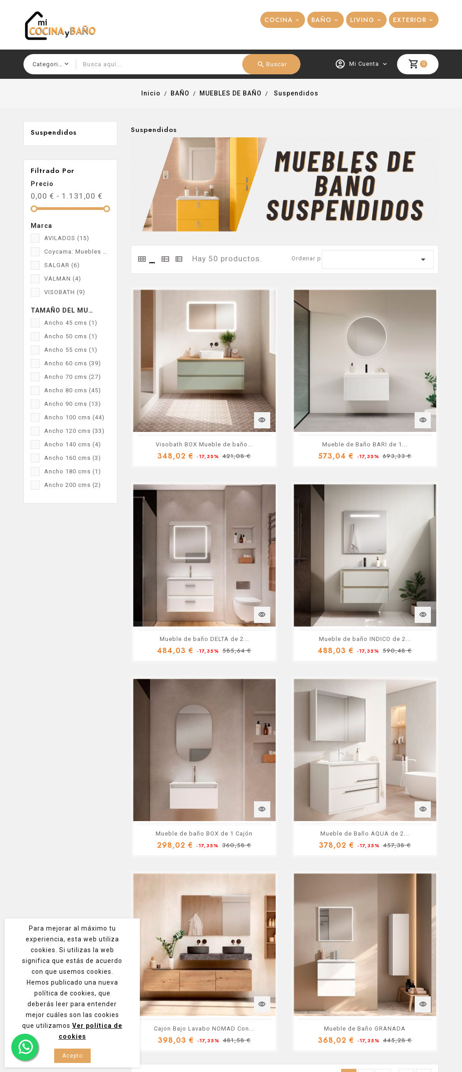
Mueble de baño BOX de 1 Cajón (293, 538)
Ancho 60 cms (72, 363)
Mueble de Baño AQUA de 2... (395, 538)
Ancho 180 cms (72, 471)
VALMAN (62, 278)
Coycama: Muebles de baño (77, 251)
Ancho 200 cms (72, 484)
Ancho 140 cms (72, 444)
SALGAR (62, 265)
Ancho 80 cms (72, 390)
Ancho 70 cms (72, 376)
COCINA (278, 19)
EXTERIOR (409, 19)
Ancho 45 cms (70, 322)
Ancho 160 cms (72, 457)
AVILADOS (66, 238)
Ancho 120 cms (74, 430)
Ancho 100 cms (74, 417)
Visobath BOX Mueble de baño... (186, 390)
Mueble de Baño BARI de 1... (287, 390)
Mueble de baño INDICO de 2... (184, 538)
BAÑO (321, 19)
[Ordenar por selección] (378, 259)
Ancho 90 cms (72, 403)
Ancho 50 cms (70, 336)
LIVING (362, 19)
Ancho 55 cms (70, 349)
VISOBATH (64, 292)
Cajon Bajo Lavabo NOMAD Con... (188, 685)
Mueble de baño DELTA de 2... (396, 390)
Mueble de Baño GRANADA (285, 685)
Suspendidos (54, 132)
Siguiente (424, 740)
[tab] (141, 258)
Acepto (72, 1056)
